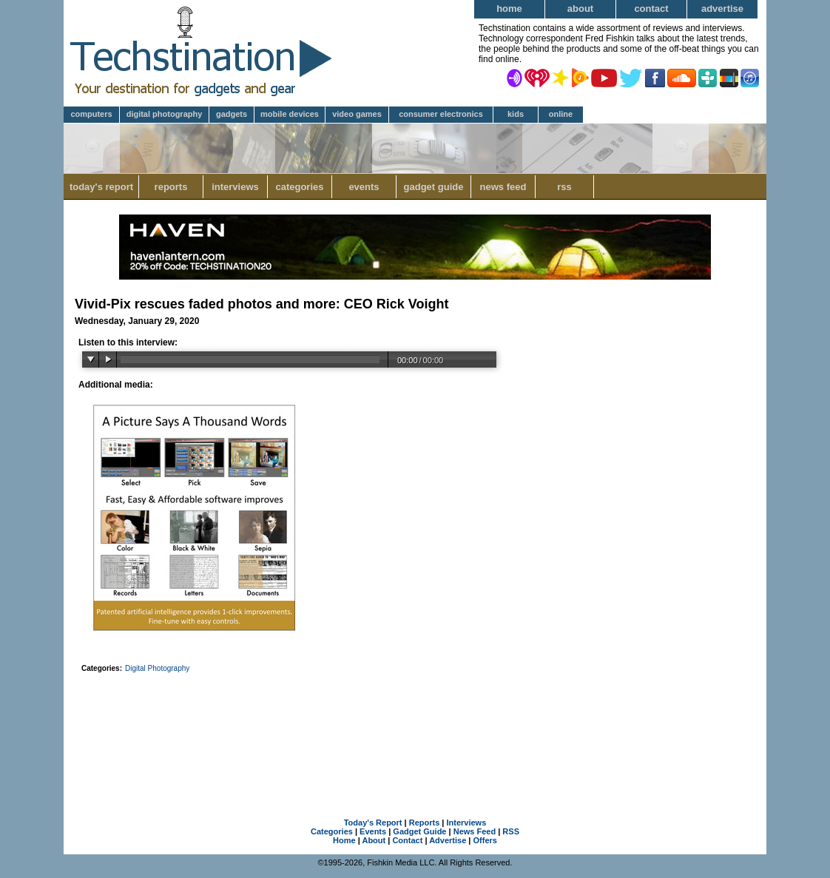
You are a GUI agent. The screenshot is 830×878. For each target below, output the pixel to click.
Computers (91, 113)
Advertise (722, 8)
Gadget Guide (434, 186)
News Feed (503, 186)
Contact (651, 8)
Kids (515, 113)
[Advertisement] (415, 726)
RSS (564, 186)
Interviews (235, 186)
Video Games (357, 113)
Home (509, 8)
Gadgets (231, 113)
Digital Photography (164, 113)
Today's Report (101, 186)
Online (561, 113)
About (580, 8)
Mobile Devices (289, 113)
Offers (485, 840)
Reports (171, 186)
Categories (299, 186)
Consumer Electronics (441, 113)
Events (363, 186)
